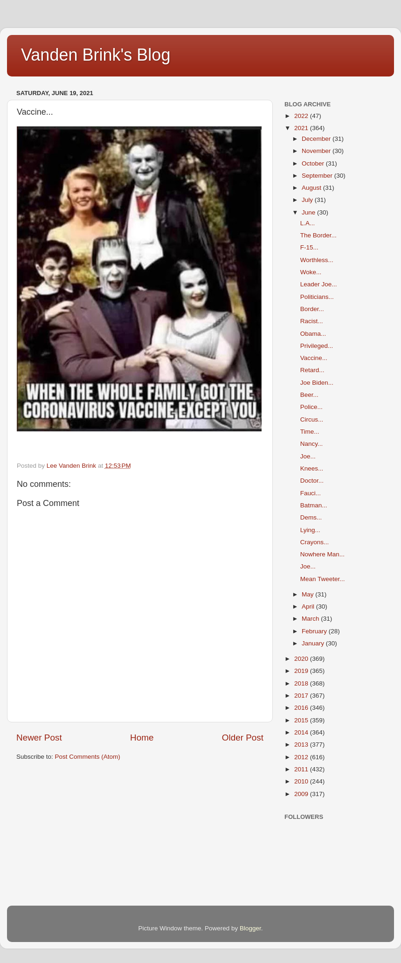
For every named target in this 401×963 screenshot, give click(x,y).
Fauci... (310, 493)
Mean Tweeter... (322, 578)
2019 (302, 670)
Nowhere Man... (322, 554)
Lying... (310, 530)
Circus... (312, 419)
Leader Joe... (318, 284)
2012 (302, 757)
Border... (312, 308)
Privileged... (316, 345)
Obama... (313, 333)
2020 (302, 658)
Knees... (312, 468)
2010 (302, 781)
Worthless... (316, 259)
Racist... (311, 321)
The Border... (318, 235)
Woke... (311, 272)
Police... (311, 406)
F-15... (309, 247)
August (312, 187)
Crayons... (314, 542)
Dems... (311, 517)
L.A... (307, 223)
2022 (302, 115)
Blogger (250, 928)
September (318, 175)
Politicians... (317, 296)
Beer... (309, 394)
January (314, 643)
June (309, 212)
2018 (302, 683)
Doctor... (312, 480)
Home (141, 737)
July (308, 199)
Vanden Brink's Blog (95, 54)
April (309, 606)
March (311, 618)
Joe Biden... (316, 382)
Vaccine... (313, 357)
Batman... (313, 505)
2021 (302, 128)
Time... (309, 431)
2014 (302, 732)
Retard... (312, 370)
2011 (302, 769)
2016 (302, 707)
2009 (302, 793)
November (317, 150)
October (314, 163)
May (308, 594)
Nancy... (311, 443)
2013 (302, 744)
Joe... (308, 456)
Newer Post (39, 737)
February (315, 631)
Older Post (242, 737)
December (317, 138)
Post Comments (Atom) (87, 756)
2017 (302, 695)
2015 (302, 720)
